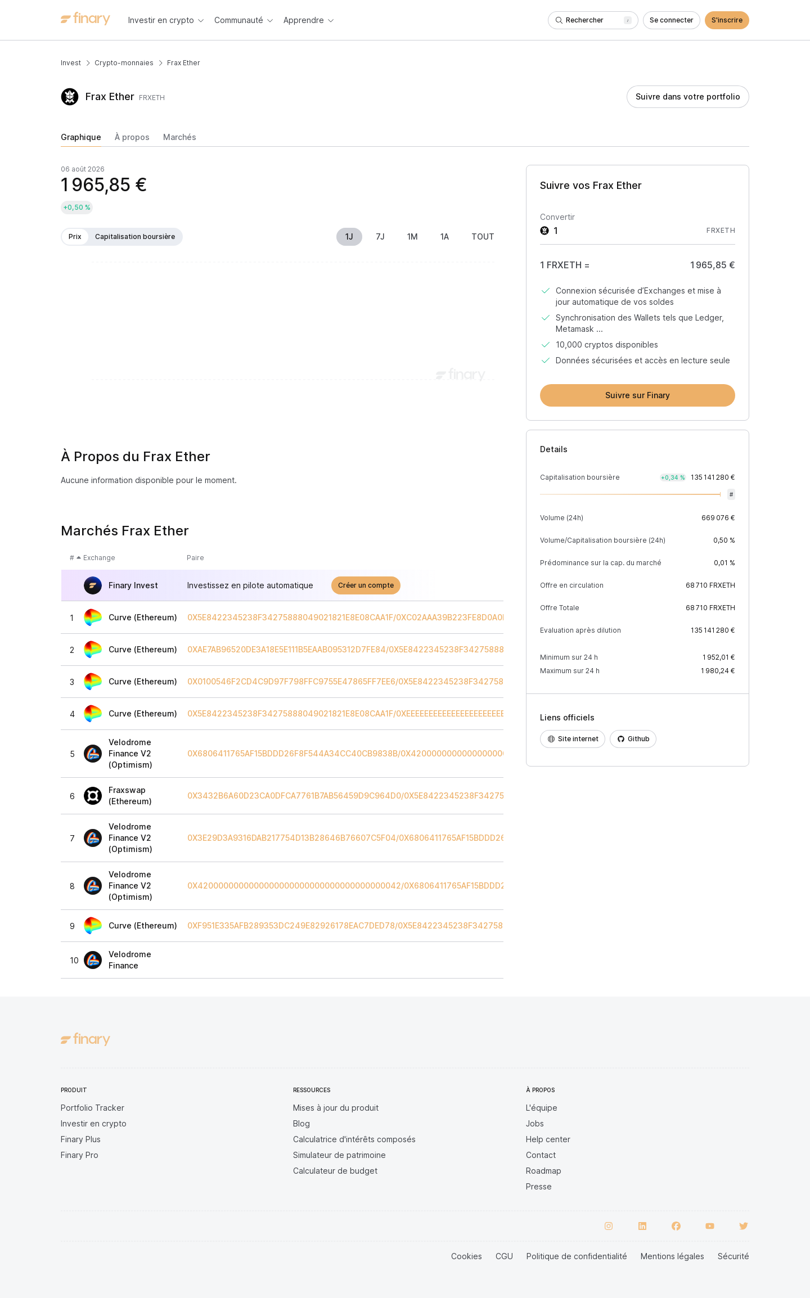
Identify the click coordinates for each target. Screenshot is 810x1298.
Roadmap (543, 1170)
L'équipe (541, 1107)
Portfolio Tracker (92, 1107)
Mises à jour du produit (336, 1107)
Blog (301, 1123)
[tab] (81, 139)
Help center (548, 1139)
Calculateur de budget (335, 1170)
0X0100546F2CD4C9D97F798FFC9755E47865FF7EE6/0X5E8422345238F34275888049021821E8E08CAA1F (395, 681)
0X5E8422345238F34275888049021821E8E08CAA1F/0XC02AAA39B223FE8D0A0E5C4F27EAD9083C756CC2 (398, 617)
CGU (504, 1256)
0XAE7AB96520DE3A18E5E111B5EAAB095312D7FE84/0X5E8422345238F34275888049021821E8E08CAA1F (391, 649)
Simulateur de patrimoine (339, 1155)
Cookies (466, 1256)
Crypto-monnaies (124, 62)
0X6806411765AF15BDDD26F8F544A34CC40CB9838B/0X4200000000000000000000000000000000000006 (400, 753)
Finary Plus (81, 1139)
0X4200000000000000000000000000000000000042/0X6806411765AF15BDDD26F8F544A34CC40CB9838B (400, 885)
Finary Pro (79, 1155)
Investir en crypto (94, 1123)
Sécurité (733, 1256)
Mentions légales (672, 1256)
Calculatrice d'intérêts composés (354, 1139)
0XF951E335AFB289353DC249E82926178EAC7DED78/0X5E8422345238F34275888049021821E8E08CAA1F (395, 925)
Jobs (535, 1123)
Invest (71, 62)
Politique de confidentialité (576, 1256)
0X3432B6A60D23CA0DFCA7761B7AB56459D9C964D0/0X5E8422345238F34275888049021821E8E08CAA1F (398, 795)
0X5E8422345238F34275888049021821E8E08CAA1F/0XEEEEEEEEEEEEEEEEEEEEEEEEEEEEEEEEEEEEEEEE (386, 713)
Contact (541, 1155)
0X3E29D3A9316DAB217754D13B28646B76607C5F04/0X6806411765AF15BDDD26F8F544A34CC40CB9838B (398, 837)
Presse (539, 1186)
